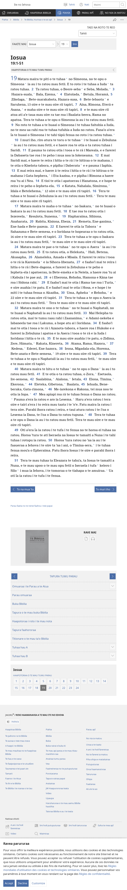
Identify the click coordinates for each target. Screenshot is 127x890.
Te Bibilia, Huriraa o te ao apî (38, 19)
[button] (38, 12)
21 (75, 221)
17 (17, 206)
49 (17, 429)
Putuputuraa (92, 764)
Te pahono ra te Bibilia (16, 735)
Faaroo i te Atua (13, 778)
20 (32, 221)
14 (38, 180)
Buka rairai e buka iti (56, 745)
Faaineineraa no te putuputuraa (61, 768)
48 (90, 414)
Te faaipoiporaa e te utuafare (19, 763)
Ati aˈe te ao (91, 789)
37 (112, 343)
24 (17, 246)
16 (95, 190)
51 (17, 460)
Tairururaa (91, 774)
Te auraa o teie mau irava (17, 740)
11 (25, 150)
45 (83, 384)
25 (39, 251)
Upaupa (50, 798)
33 (85, 312)
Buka (48, 740)
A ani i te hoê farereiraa (97, 749)
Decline (22, 883)
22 (52, 226)
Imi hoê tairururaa (75, 825)
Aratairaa (50, 783)
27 (79, 261)
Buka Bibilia (19, 604)
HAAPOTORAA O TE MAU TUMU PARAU (32, 675)
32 (17, 307)
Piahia (5, 19)
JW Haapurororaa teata (57, 788)
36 (67, 343)
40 (17, 368)
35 (49, 338)
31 (61, 297)
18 (65, 211)
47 (35, 394)
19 (14, 78)
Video (48, 793)
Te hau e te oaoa (13, 758)
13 (13, 170)
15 (58, 185)
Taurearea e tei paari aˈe (16, 768)
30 (63, 292)
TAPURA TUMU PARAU (63, 576)
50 (50, 440)
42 (32, 379)
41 (39, 374)
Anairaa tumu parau (55, 758)
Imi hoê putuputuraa (47, 825)
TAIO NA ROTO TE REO (101, 27)
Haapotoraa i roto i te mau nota (32, 621)
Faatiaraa (90, 784)
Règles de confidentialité (94, 874)
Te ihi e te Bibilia (13, 783)
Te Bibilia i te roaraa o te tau (18, 788)
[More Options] (122, 19)
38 (61, 348)
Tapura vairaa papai (55, 778)
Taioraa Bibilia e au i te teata (59, 811)
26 (31, 257)
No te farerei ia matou (97, 754)
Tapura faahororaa (24, 630)
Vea (47, 763)
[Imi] (106, 5)
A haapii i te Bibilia (14, 745)
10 (17, 139)
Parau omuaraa (22, 595)
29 (44, 282)
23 (60, 236)
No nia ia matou (94, 738)
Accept (9, 883)
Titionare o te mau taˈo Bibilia (30, 638)
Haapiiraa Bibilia (13, 729)
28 (46, 277)
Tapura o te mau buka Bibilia (30, 612)
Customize (38, 883)
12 (97, 155)
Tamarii (8, 773)
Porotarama (52, 773)
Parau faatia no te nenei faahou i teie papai (31, 505)
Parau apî (90, 729)
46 (50, 389)
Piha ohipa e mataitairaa (98, 759)
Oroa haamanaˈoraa (96, 769)
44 (31, 384)
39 (105, 353)
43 (85, 379)
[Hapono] (115, 19)
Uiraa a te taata (93, 744)
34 (95, 323)
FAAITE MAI (19, 44)
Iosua (60, 19)
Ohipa (89, 779)
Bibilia (16, 19)
